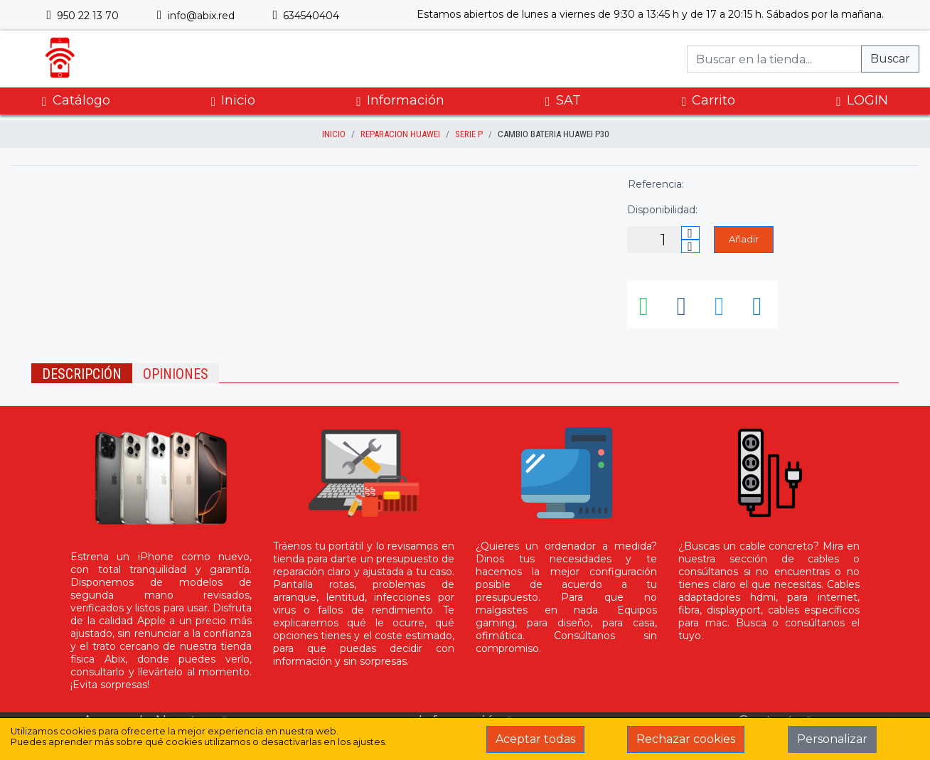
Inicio (233, 100)
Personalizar (832, 739)
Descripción (82, 373)
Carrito (709, 100)
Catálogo (76, 100)
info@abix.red (196, 15)
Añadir (744, 239)
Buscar (890, 58)
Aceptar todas (535, 739)
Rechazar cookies (685, 739)
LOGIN (862, 100)
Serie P (469, 134)
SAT (563, 100)
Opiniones (175, 373)
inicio (334, 134)
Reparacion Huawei (400, 134)
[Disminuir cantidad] (690, 246)
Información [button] (400, 100)
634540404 (306, 15)
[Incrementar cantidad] (690, 233)
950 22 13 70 (82, 15)
